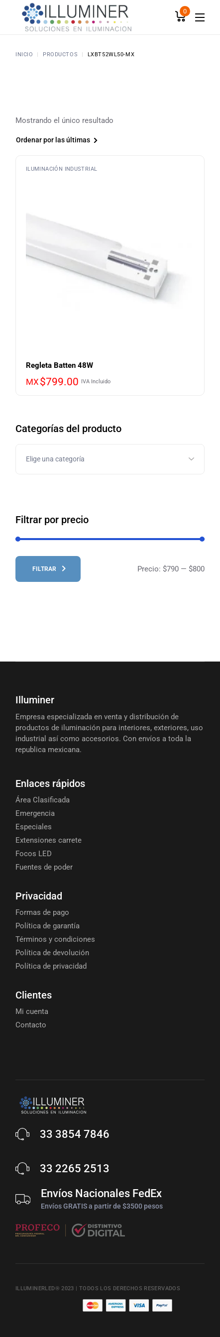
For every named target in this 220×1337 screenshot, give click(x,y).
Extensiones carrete (48, 840)
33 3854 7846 (75, 1134)
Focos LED (33, 853)
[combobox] (72, 141)
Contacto (30, 1024)
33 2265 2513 (75, 1168)
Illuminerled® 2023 (44, 1288)
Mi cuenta (31, 1011)
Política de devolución (52, 952)
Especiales (33, 826)
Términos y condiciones (55, 939)
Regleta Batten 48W (59, 365)
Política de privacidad (51, 966)
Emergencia (35, 813)
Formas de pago (42, 912)
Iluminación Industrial (61, 169)
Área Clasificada (42, 799)
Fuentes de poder (44, 867)
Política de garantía (47, 925)
